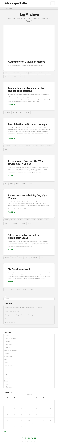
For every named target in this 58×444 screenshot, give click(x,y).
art (6, 183)
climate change (14, 73)
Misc (7, 374)
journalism (33, 73)
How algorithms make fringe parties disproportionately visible (20, 315)
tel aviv (31, 289)
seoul (26, 257)
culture (15, 112)
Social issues (9, 344)
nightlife (49, 145)
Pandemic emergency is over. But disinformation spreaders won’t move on (23, 307)
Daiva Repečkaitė (15, 3)
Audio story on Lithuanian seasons (26, 61)
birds (6, 73)
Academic (6, 335)
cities (14, 145)
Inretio (30, 441)
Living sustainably (8, 356)
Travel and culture (8, 365)
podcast (7, 76)
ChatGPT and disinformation (12, 311)
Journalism (6, 353)
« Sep (4, 431)
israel (18, 289)
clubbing (7, 257)
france (28, 145)
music (48, 73)
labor (33, 219)
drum (12, 289)
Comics (7, 383)
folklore (24, 73)
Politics (6, 362)
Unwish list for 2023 (10, 322)
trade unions (15, 223)
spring (21, 76)
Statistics (8, 347)
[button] (53, 3)
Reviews (8, 341)
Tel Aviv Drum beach (19, 269)
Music (5, 359)
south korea (34, 257)
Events (7, 371)
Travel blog (7, 377)
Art (6, 368)
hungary (35, 145)
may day (40, 219)
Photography (9, 386)
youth (27, 219)
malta (21, 112)
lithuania (41, 73)
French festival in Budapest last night (28, 124)
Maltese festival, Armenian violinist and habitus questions (27, 89)
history (20, 219)
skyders (7, 223)
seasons (14, 76)
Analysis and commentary (10, 338)
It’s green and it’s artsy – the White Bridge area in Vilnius (26, 162)
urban (23, 183)
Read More (11, 104)
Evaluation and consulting (10, 350)
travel (6, 149)
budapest (7, 145)
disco (14, 257)
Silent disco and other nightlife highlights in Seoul (24, 236)
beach (6, 289)
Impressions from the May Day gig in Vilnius (27, 197)
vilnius (30, 183)
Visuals (6, 380)
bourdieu (7, 112)
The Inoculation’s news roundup (13, 318)
